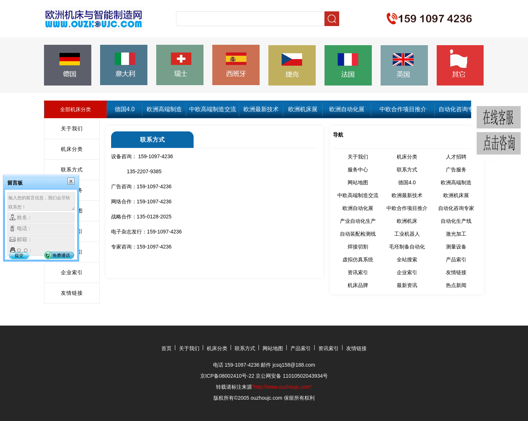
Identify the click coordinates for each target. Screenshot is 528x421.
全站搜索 (407, 259)
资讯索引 (358, 272)
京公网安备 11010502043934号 (292, 376)
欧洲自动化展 (346, 109)
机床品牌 (358, 285)
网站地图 (358, 182)
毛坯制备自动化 (407, 247)
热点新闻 (456, 285)
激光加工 (456, 234)
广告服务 (456, 170)
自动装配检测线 (358, 234)
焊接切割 (358, 247)
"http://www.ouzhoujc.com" (282, 387)
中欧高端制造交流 (212, 109)
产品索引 (456, 259)
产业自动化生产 (358, 221)
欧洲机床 (407, 221)
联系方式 (72, 170)
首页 (166, 348)
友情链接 (72, 293)
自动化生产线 (456, 221)
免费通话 (61, 255)
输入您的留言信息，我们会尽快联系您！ (41, 201)
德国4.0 (125, 109)
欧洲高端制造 (164, 109)
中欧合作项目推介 (403, 109)
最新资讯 (407, 285)
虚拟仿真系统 (357, 259)
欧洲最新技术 (261, 109)
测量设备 (456, 247)
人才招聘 (456, 157)
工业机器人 (407, 234)
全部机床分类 (75, 109)
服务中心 (358, 170)
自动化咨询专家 (459, 109)
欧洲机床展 (303, 109)
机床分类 (72, 149)
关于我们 (72, 128)
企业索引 (72, 272)
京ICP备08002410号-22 (227, 376)
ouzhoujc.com (266, 398)
